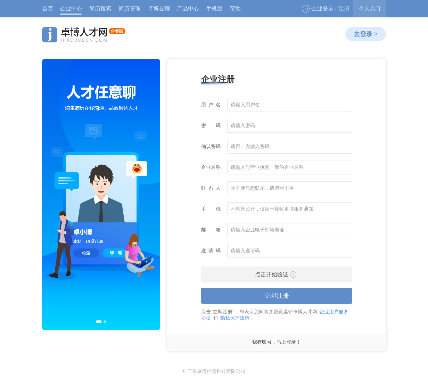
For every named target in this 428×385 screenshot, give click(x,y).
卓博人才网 (83, 34)
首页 (47, 8)
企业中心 (71, 8)
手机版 (214, 8)
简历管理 (129, 8)
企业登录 (318, 9)
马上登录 (286, 342)
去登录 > (366, 34)
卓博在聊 (159, 8)
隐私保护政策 (234, 318)
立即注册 (276, 295)
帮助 (235, 8)
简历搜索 (100, 8)
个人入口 (370, 8)
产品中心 (188, 8)
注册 (343, 8)
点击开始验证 (275, 274)
